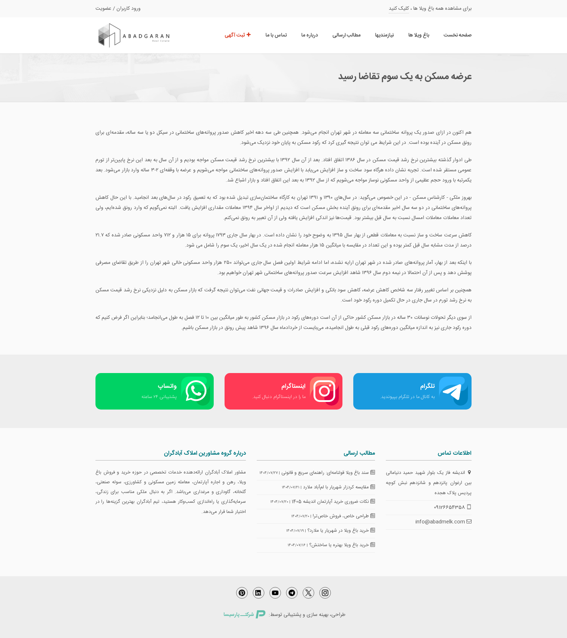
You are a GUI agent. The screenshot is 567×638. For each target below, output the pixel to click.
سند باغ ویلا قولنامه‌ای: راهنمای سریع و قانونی (328, 473)
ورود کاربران (128, 8)
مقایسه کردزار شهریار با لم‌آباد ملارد (339, 487)
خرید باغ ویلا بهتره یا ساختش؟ (342, 545)
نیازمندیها (384, 35)
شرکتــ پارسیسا (244, 615)
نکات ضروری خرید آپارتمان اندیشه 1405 (333, 502)
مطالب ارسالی (346, 35)
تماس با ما (276, 35)
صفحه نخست (458, 35)
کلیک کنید (399, 8)
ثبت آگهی (238, 35)
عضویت (103, 8)
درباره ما (309, 35)
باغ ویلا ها (418, 35)
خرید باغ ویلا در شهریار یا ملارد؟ (341, 531)
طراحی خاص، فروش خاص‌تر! (344, 516)
